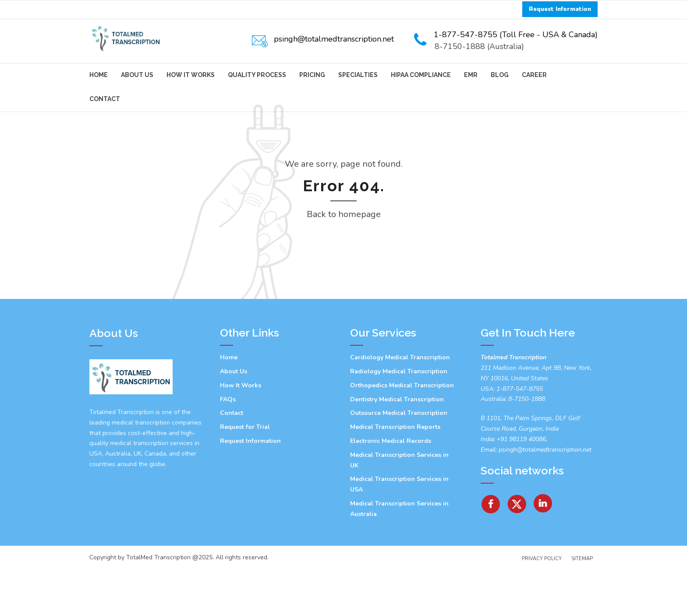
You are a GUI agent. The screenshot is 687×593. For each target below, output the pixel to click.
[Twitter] (517, 525)
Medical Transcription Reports (395, 451)
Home (98, 74)
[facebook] (490, 525)
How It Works (190, 74)
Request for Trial (245, 451)
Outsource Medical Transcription (398, 437)
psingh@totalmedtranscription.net (545, 474)
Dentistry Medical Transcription (397, 423)
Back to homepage (344, 238)
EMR (471, 74)
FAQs (228, 423)
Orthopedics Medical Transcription (402, 409)
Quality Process (257, 74)
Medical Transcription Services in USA (399, 508)
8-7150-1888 (525, 423)
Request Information (250, 465)
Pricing (312, 74)
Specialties (358, 74)
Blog (500, 74)
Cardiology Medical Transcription (400, 381)
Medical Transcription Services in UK (399, 484)
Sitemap (582, 582)
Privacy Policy (542, 582)
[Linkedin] (543, 525)
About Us (137, 74)
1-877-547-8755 (519, 413)
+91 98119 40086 (520, 463)
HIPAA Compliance (421, 74)
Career (534, 74)
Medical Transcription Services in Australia (399, 532)
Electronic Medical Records (390, 465)
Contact (104, 98)
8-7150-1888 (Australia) (479, 46)
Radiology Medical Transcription (398, 395)
